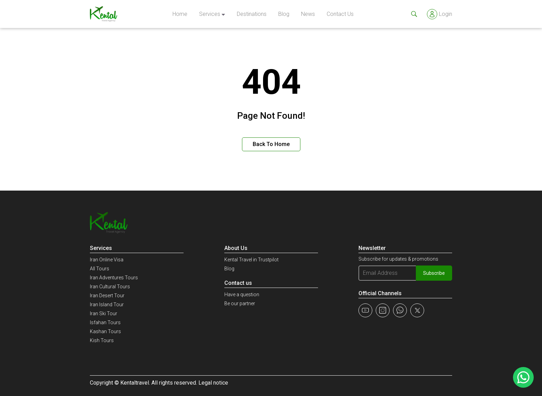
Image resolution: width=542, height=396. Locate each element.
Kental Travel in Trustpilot (251, 259)
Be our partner (239, 303)
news (308, 14)
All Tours (99, 268)
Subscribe (434, 273)
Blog (283, 14)
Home (179, 14)
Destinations (252, 14)
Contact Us (340, 14)
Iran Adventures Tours (114, 277)
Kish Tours (102, 340)
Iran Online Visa (106, 259)
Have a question (241, 294)
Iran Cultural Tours (110, 286)
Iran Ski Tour (103, 313)
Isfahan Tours (105, 322)
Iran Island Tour (107, 304)
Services (209, 14)
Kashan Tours (105, 331)
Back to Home (271, 144)
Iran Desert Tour (107, 295)
